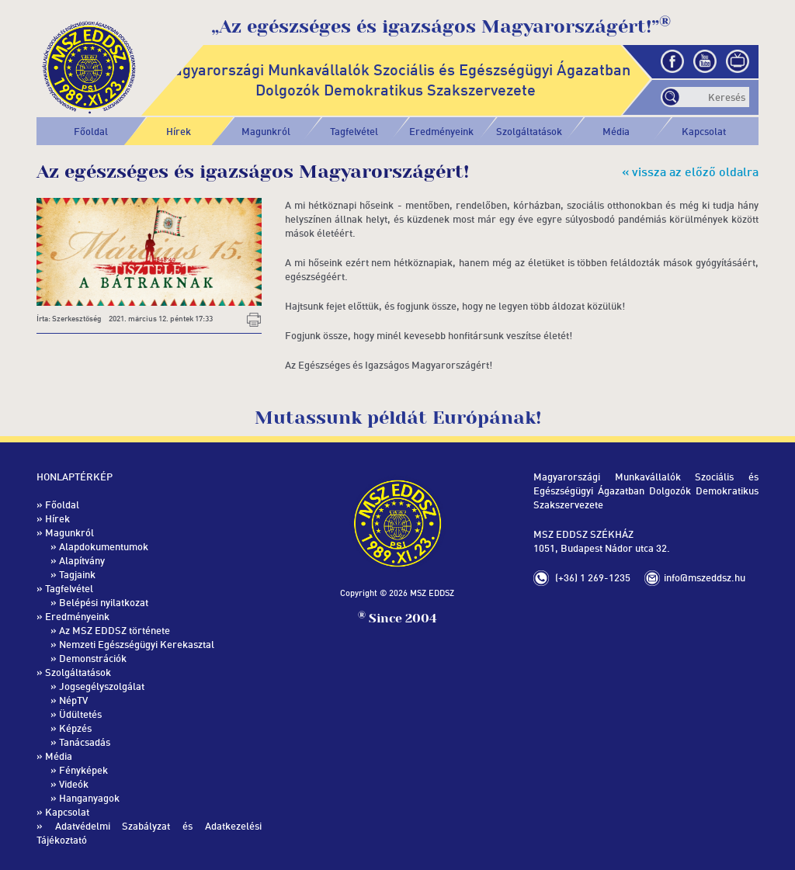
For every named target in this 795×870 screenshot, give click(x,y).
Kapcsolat (704, 131)
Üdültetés (80, 714)
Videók (74, 784)
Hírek (178, 131)
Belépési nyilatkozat (103, 602)
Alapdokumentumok (103, 546)
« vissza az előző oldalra (690, 171)
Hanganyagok (89, 798)
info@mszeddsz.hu (704, 577)
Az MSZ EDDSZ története (114, 630)
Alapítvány (82, 560)
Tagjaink (77, 574)
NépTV (73, 700)
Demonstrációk (93, 658)
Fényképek (83, 770)
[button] (266, 131)
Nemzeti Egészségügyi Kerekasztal (136, 644)
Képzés (75, 728)
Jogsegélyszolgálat (101, 686)
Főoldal (91, 131)
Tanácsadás (84, 742)
